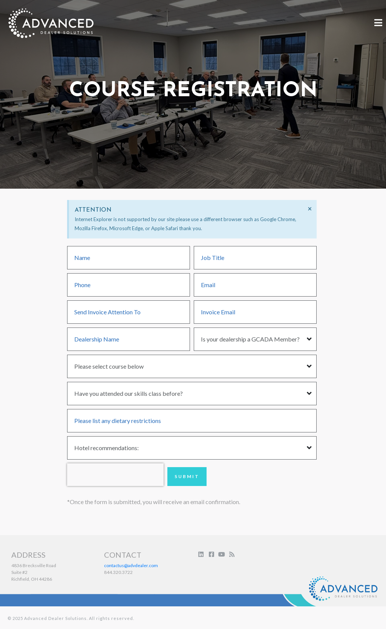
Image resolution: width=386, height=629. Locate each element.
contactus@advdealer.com (131, 565)
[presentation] (115, 474)
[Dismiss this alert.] (309, 209)
